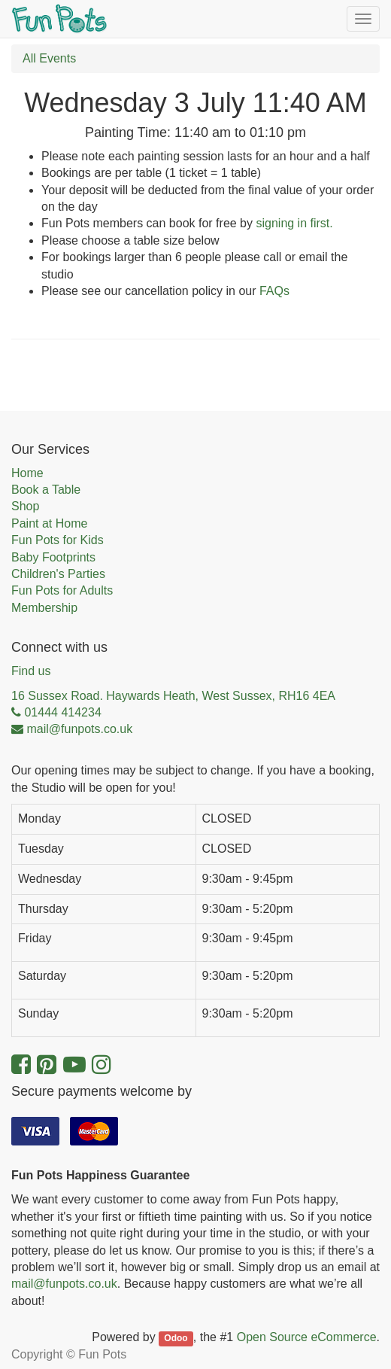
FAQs (274, 290)
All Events (49, 58)
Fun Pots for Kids (57, 540)
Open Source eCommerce (307, 1337)
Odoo (175, 1338)
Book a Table (45, 489)
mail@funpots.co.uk (64, 1283)
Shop (25, 506)
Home (27, 473)
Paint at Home (49, 523)
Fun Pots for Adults (62, 590)
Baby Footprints (53, 557)
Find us (30, 671)
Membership (44, 607)
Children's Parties (58, 573)
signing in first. (294, 223)
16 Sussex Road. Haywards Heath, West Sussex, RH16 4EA (173, 695)
